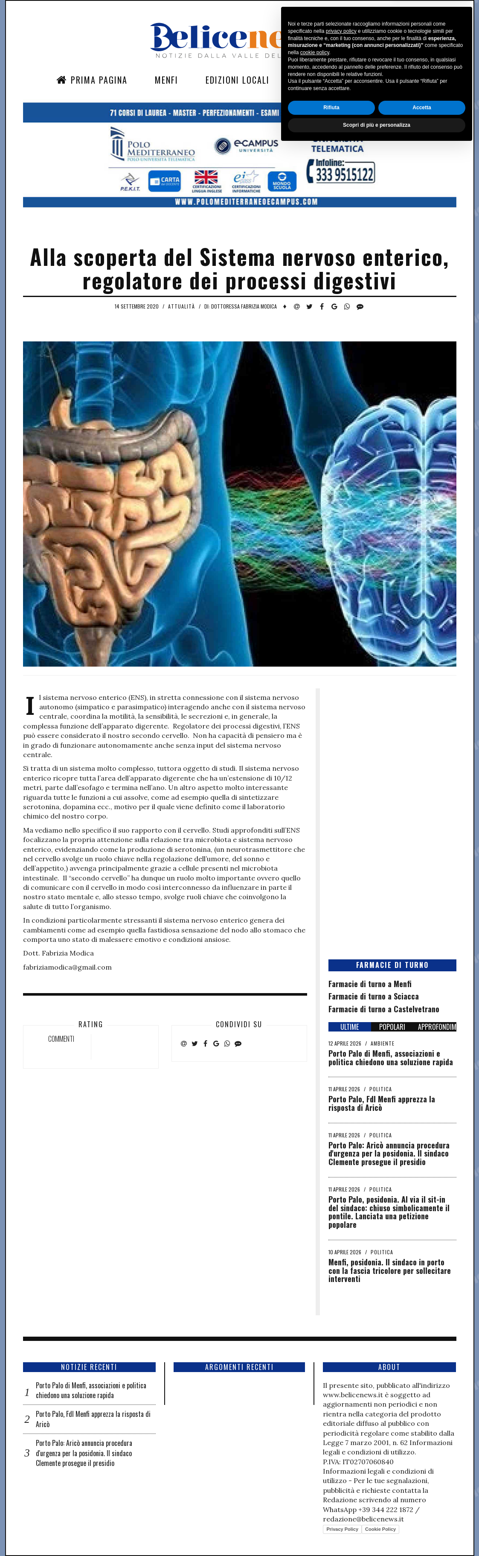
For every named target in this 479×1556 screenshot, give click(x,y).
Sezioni (312, 79)
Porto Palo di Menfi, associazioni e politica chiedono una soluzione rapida (390, 1057)
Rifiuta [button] (331, 1516)
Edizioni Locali (238, 79)
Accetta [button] (421, 1516)
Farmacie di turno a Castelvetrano (383, 1008)
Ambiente (383, 1043)
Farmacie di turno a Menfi (370, 983)
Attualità (181, 306)
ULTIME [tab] (349, 1027)
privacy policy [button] (341, 1439)
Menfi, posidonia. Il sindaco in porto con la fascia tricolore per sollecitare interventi (389, 1270)
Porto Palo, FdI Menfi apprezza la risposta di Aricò (381, 1103)
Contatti (374, 79)
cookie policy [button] (314, 1461)
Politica (380, 1089)
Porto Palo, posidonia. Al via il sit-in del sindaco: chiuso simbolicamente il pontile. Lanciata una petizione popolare (389, 1212)
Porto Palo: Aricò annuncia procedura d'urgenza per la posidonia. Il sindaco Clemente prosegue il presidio (389, 1153)
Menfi (166, 79)
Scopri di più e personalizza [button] (376, 1533)
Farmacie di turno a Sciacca (373, 996)
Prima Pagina (92, 79)
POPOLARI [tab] (392, 1027)
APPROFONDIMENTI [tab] (437, 1027)
